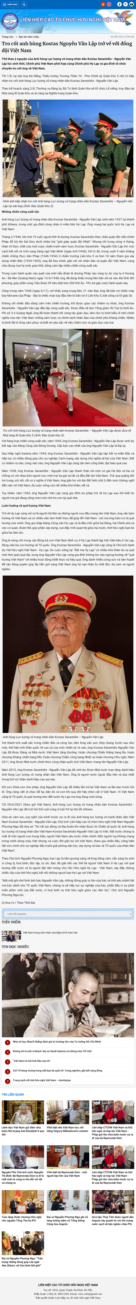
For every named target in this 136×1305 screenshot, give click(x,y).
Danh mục (10, 4)
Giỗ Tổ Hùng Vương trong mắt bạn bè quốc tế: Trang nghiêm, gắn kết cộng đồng (57, 1070)
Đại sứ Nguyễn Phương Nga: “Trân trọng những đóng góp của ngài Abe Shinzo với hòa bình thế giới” (22, 1262)
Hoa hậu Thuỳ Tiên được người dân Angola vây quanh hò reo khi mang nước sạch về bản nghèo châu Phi (113, 1220)
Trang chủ (7, 36)
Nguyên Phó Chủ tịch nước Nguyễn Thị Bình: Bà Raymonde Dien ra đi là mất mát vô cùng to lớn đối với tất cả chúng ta (23, 1177)
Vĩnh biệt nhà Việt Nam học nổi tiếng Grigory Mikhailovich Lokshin (67, 1129)
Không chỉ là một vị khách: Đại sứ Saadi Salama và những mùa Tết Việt (52, 1051)
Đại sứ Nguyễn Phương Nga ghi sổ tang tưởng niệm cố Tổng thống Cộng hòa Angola (67, 1220)
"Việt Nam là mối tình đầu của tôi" (32, 1061)
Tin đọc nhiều (15, 947)
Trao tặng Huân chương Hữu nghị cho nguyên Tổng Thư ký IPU (21, 1218)
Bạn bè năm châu (29, 36)
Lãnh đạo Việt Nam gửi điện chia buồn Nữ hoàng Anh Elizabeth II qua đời (23, 1131)
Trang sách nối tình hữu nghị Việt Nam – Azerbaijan (42, 1080)
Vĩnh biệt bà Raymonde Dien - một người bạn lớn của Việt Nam (67, 1174)
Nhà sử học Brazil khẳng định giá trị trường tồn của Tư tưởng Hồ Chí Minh (57, 1041)
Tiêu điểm (11, 922)
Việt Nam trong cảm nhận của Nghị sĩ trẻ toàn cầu (50, 932)
